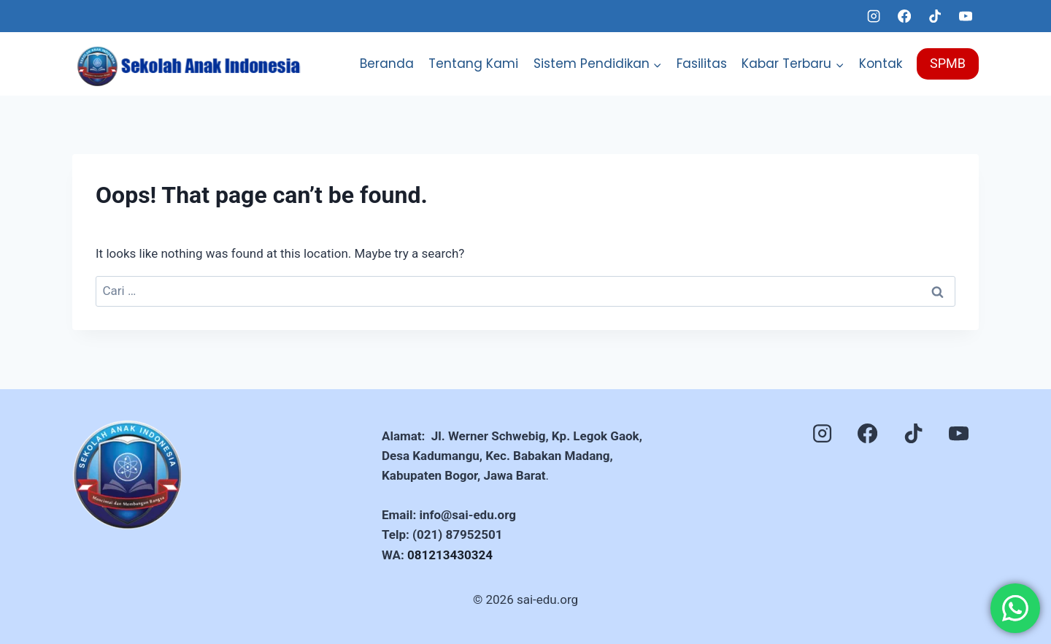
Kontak (880, 63)
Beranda (387, 63)
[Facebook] (904, 16)
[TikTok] (935, 16)
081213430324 (450, 555)
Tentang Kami (473, 63)
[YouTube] (965, 16)
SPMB (948, 63)
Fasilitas (702, 63)
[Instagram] (874, 16)
